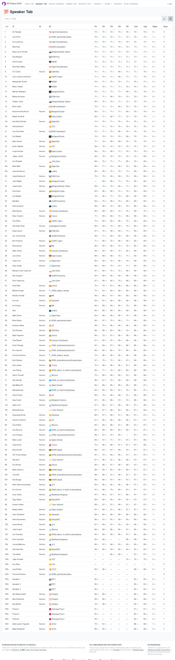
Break (108, 4)
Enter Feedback (131, 4)
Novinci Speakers (56, 4)
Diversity (118, 4)
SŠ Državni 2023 (12, 4)
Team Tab (29, 4)
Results (97, 4)
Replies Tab (71, 4)
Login (169, 4)
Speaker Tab (41, 4)
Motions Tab (85, 4)
